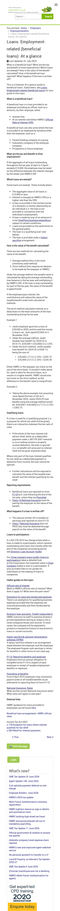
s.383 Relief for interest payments (23, 730)
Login (13, 759)
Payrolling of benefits (17, 673)
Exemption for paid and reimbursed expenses (29, 596)
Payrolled (41, 497)
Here (33, 707)
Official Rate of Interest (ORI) (32, 121)
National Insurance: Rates (20, 688)
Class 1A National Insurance (26, 500)
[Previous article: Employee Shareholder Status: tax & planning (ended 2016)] (15, 737)
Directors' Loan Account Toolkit (26, 551)
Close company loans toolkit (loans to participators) (28, 559)
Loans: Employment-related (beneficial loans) (27, 89)
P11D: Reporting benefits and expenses (26, 656)
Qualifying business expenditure (34, 220)
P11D (15, 494)
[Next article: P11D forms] (50, 737)
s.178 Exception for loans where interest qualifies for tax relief (27, 726)
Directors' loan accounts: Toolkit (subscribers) (30, 614)
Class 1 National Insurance (25, 523)
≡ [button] (56, 4)
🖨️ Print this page (18, 746)
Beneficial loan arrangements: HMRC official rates (29, 715)
